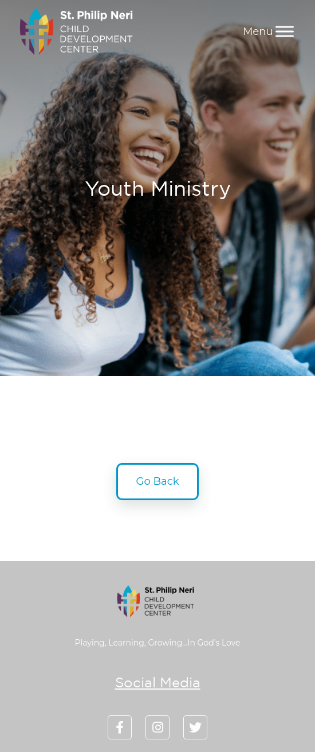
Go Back (157, 481)
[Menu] (284, 31)
